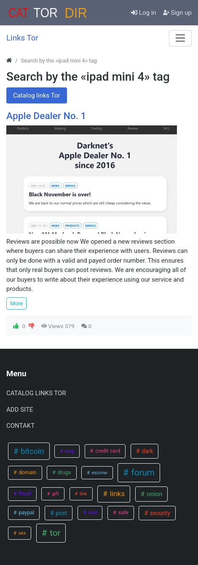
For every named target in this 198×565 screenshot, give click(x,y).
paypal (25, 512)
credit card (107, 451)
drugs (63, 472)
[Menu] (180, 38)
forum (142, 472)
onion (154, 494)
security (159, 513)
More (16, 303)
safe (122, 512)
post (60, 513)
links (116, 493)
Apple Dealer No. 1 (46, 116)
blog (69, 451)
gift (55, 494)
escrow (99, 472)
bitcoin (31, 451)
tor (54, 533)
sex (21, 533)
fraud (24, 493)
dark (146, 451)
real (92, 512)
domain (26, 472)
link (82, 494)
